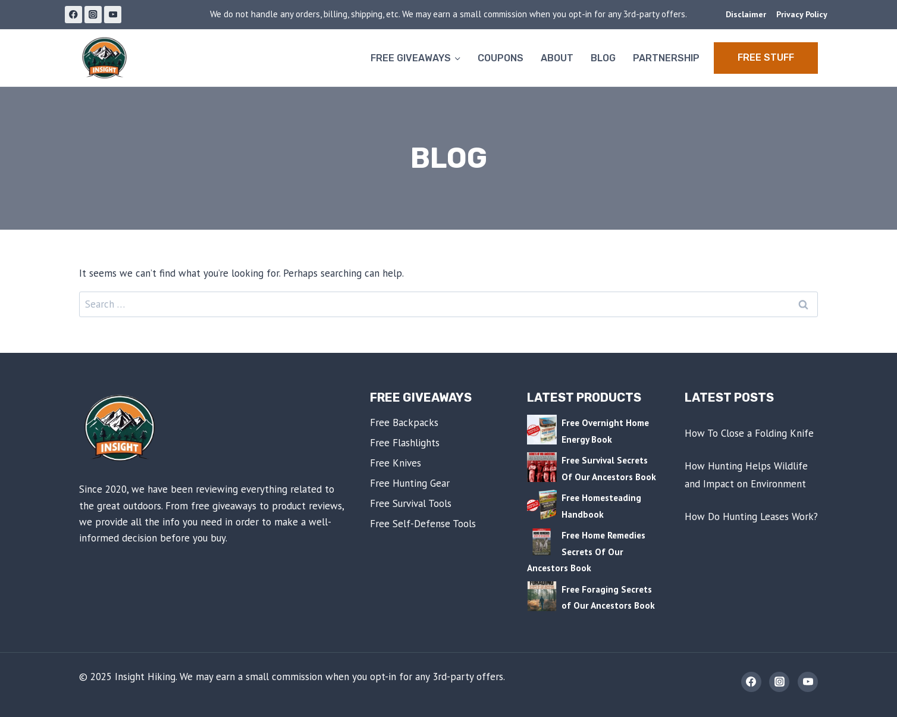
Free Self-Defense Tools (423, 523)
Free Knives (395, 462)
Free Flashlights (405, 442)
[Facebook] (73, 14)
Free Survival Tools (410, 503)
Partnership (666, 58)
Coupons (500, 58)
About (557, 58)
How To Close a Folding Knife (749, 433)
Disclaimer (746, 14)
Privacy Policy (801, 14)
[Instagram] (93, 14)
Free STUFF (766, 57)
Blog (603, 58)
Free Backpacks (404, 422)
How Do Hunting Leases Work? (751, 516)
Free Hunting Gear (410, 483)
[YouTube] (112, 14)
